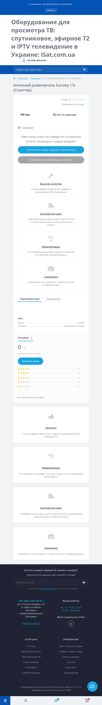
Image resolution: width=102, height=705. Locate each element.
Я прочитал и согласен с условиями (53, 588)
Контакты (71, 662)
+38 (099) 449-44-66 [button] (31, 601)
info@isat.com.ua (31, 623)
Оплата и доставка (47, 588)
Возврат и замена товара (70, 651)
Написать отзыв (30, 361)
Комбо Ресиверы (31, 662)
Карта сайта (71, 667)
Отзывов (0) (53, 298)
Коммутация (23, 78)
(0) (69, 99)
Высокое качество (51, 183)
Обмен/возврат (51, 246)
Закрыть (51, 10)
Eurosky (80, 104)
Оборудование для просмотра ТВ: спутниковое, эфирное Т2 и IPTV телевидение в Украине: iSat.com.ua (50, 38)
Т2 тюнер (31, 646)
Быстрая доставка (51, 213)
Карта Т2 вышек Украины (71, 646)
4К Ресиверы (31, 667)
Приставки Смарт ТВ (31, 656)
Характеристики (30, 298)
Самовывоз (51, 276)
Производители (71, 672)
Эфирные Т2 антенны (31, 651)
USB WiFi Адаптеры (31, 672)
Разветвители (35, 78)
